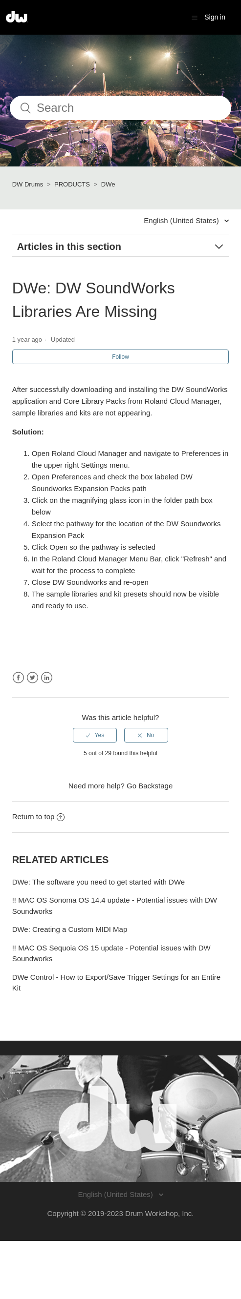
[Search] (120, 108)
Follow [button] (120, 356)
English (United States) (182, 220)
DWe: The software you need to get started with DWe (98, 882)
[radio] (95, 735)
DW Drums (28, 184)
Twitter (32, 678)
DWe (108, 184)
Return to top (38, 816)
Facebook (18, 678)
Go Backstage (150, 786)
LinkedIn (47, 678)
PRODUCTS (72, 184)
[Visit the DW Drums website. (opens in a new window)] (120, 1118)
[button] (194, 17)
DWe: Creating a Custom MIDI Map (70, 929)
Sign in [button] (214, 17)
